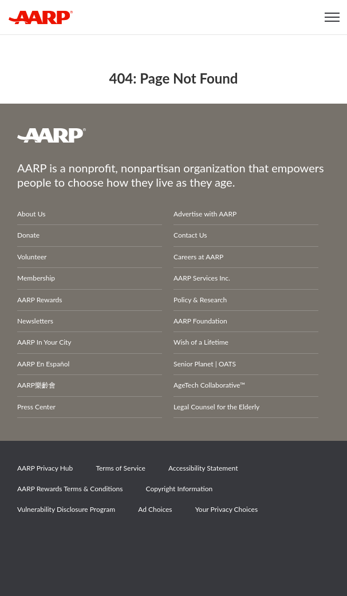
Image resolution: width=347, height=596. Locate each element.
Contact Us (190, 235)
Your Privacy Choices (226, 509)
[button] (332, 17)
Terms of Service (120, 468)
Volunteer (31, 256)
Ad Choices (155, 509)
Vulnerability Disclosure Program (66, 509)
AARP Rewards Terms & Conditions (70, 488)
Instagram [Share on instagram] (110, 541)
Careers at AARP (198, 256)
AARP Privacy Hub (45, 468)
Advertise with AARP (205, 214)
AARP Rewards (39, 299)
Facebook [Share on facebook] (31, 541)
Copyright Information (179, 488)
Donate (28, 235)
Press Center (36, 406)
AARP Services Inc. (202, 278)
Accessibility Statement (203, 468)
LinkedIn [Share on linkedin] (150, 541)
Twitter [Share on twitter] (71, 541)
